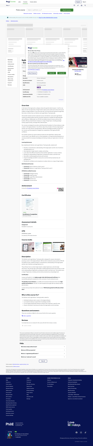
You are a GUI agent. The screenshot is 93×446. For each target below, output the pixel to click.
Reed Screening (71, 390)
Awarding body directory (11, 402)
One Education (78, 71)
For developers (50, 384)
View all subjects (9, 386)
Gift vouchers (9, 396)
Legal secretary (23, 364)
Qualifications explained (11, 405)
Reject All (51, 73)
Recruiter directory (31, 384)
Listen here (18, 437)
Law (27, 364)
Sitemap (28, 398)
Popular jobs (29, 386)
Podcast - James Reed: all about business (77, 396)
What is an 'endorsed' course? (28, 357)
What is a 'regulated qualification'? (30, 353)
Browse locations (30, 390)
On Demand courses (47, 13)
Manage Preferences (65, 438)
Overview (10, 62)
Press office (49, 386)
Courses (25, 2)
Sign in (84, 2)
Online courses (37, 13)
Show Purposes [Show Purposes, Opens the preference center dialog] (32, 73)
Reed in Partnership (72, 388)
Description (10, 76)
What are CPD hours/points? (28, 350)
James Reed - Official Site (73, 394)
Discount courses (28, 13)
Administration (14, 21)
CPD (9, 72)
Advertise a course (10, 413)
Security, (72, 438)
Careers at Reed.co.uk (52, 382)
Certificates (11, 66)
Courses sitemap (9, 415)
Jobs (19, 2)
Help (7, 380)
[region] (47, 61)
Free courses (67, 13)
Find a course (20, 10)
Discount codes (9, 394)
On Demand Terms (10, 411)
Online (7, 21)
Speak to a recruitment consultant (75, 398)
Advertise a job (30, 396)
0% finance (8, 398)
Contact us (8, 382)
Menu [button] (8, 5)
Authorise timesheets (72, 382)
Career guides (9, 409)
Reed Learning (71, 386)
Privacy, (76, 438)
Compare (61, 99)
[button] (39, 87)
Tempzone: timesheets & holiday (75, 380)
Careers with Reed (72, 392)
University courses (57, 13)
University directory (10, 400)
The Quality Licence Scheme (48, 89)
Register (78, 2)
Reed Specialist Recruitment (74, 384)
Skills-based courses (10, 407)
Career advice (33, 2)
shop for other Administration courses (48, 17)
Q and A (10, 82)
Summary (10, 59)
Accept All (61, 73)
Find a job (29, 382)
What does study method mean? (29, 346)
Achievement (11, 64)
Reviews (10, 85)
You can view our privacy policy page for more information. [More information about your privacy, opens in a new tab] (46, 61)
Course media (11, 74)
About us (49, 380)
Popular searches (30, 388)
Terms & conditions (82, 438)
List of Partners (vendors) (34, 69)
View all (43, 361)
